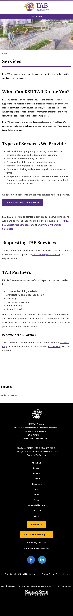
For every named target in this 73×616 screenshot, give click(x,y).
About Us (36, 462)
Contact (36, 489)
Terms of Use (62, 574)
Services (6, 386)
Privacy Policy (48, 574)
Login (36, 516)
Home (4, 53)
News (36, 500)
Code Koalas (65, 586)
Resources (37, 484)
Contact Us (36, 524)
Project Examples (9, 395)
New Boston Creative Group (44, 586)
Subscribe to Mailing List (36, 534)
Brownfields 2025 (36, 505)
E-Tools (36, 478)
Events (36, 473)
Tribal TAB (36, 510)
